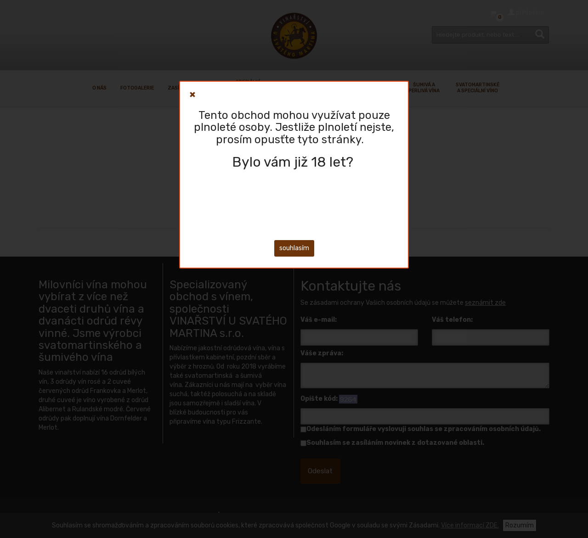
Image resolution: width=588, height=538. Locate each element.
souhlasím (294, 248)
